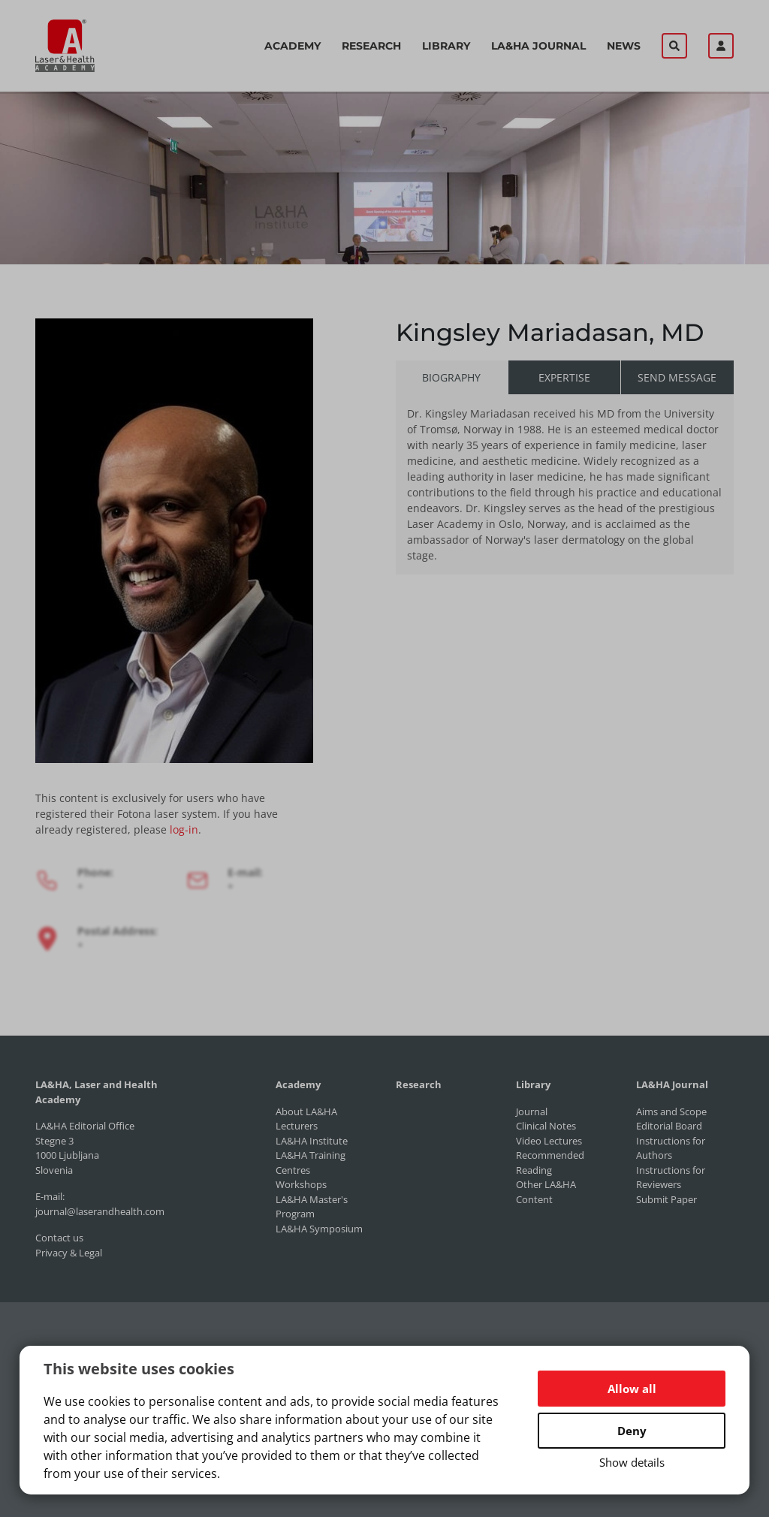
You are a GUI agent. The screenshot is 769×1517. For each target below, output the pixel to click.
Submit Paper (666, 1199)
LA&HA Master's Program (312, 1207)
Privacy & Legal (68, 1252)
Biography (451, 377)
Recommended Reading (550, 1162)
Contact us (59, 1237)
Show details (632, 1462)
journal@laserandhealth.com (99, 1211)
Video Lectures (549, 1141)
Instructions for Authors (670, 1148)
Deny (632, 1430)
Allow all (632, 1388)
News (624, 46)
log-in (184, 829)
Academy (292, 46)
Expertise (564, 377)
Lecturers (297, 1125)
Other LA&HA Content (546, 1192)
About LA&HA (306, 1111)
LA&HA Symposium (319, 1228)
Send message (677, 377)
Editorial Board (669, 1125)
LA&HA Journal (538, 46)
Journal (531, 1111)
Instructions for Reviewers (670, 1177)
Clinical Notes (546, 1125)
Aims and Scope (671, 1111)
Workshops (301, 1184)
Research (371, 46)
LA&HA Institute (312, 1141)
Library (446, 46)
